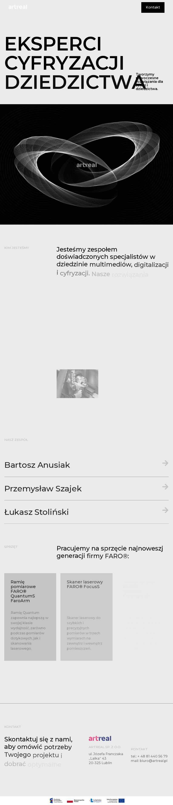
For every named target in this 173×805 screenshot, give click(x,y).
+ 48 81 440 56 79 (152, 756)
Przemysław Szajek (42, 529)
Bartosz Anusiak (37, 506)
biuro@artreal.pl (153, 761)
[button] (86, 506)
